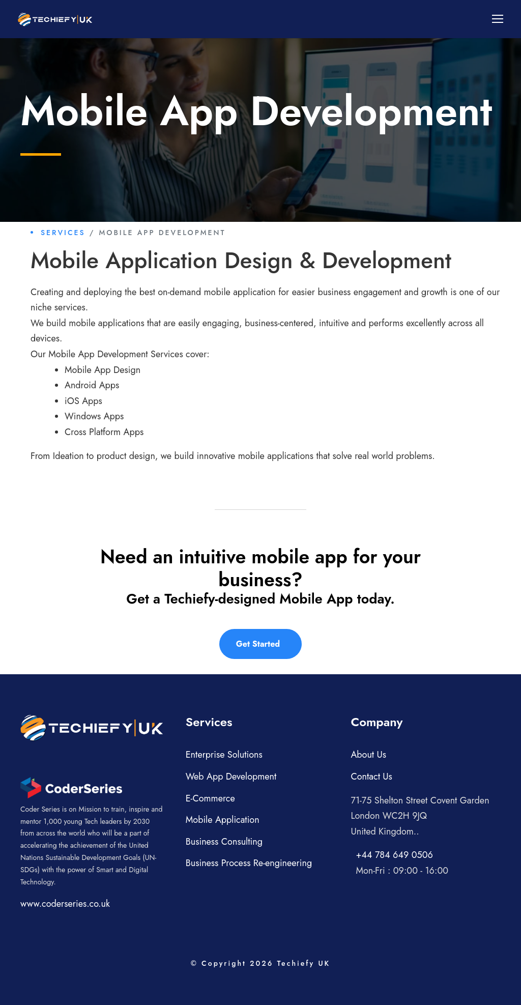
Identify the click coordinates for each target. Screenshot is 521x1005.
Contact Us (371, 776)
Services (63, 232)
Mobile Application (222, 819)
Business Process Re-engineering (249, 863)
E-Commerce (210, 798)
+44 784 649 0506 (394, 855)
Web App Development (231, 776)
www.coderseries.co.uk (65, 903)
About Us (368, 754)
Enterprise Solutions (224, 754)
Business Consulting (224, 841)
